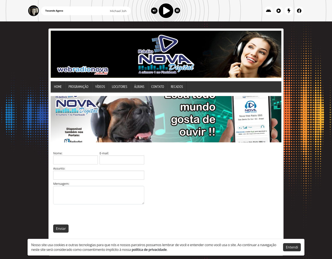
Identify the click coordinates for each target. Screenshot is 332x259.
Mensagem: (61, 184)
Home (58, 86)
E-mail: (104, 153)
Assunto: (59, 168)
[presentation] (85, 214)
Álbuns (139, 86)
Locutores (119, 86)
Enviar (61, 228)
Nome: (57, 153)
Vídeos (100, 86)
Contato (157, 86)
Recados (177, 86)
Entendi (292, 247)
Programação (78, 86)
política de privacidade (149, 249)
